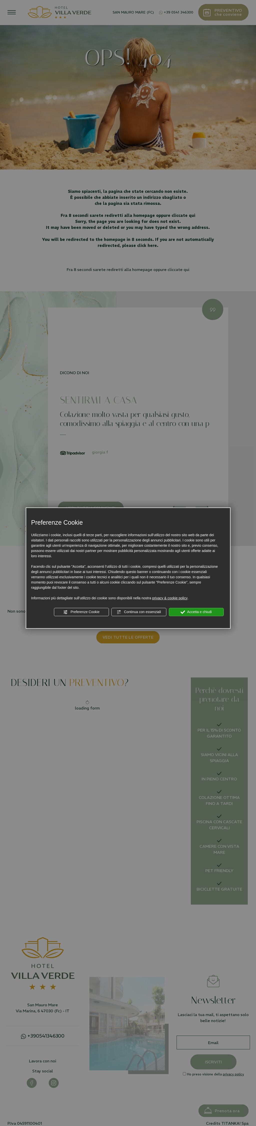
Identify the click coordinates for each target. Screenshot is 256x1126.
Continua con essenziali (139, 612)
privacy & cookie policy (170, 598)
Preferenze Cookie (81, 612)
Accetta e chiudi (196, 612)
